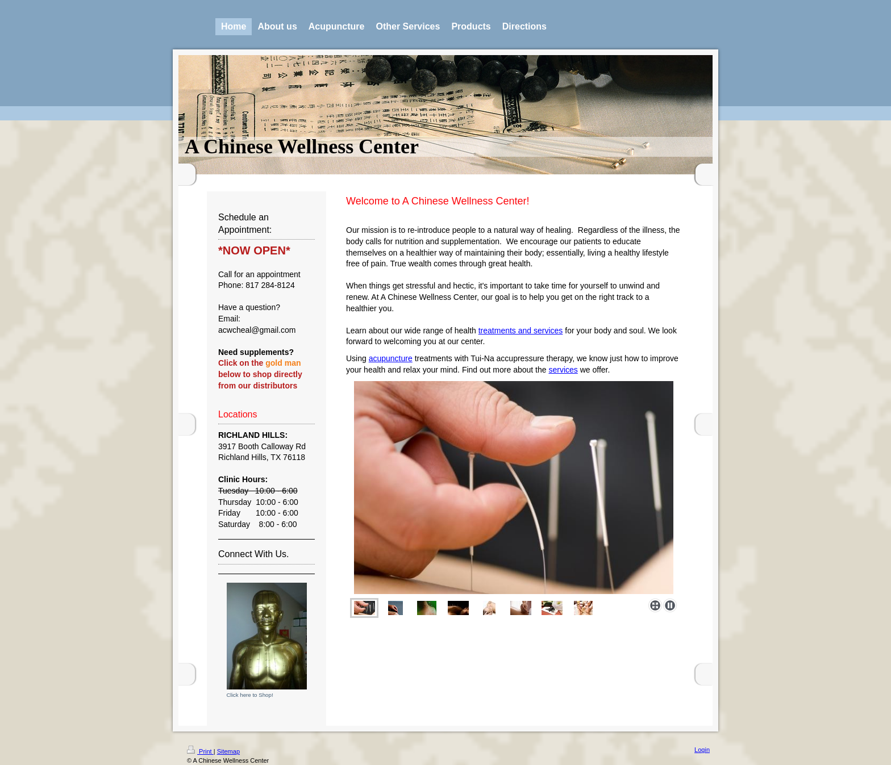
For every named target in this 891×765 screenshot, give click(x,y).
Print (200, 751)
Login (702, 749)
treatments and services (520, 330)
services (562, 369)
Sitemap (228, 751)
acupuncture (391, 358)
